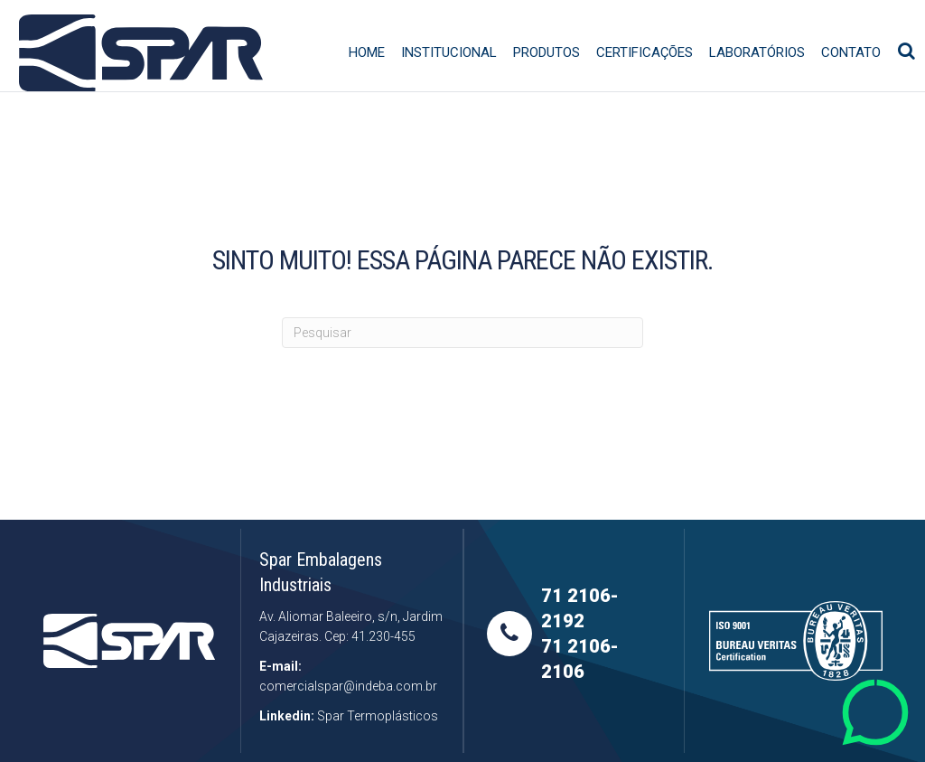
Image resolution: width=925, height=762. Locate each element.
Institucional (456, 79)
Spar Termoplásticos (377, 716)
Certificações (651, 79)
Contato (858, 79)
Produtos (553, 79)
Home (374, 79)
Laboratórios (764, 79)
